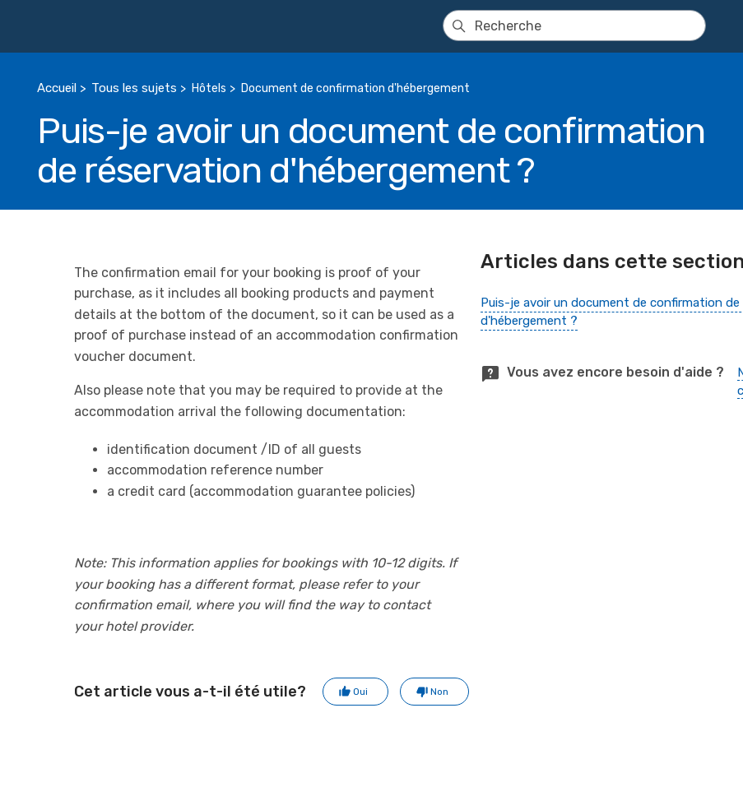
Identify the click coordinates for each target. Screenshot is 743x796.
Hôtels (209, 88)
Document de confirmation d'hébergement (355, 88)
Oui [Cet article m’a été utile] (360, 691)
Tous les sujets (134, 88)
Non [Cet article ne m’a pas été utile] (439, 691)
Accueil (57, 88)
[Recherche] (574, 25)
